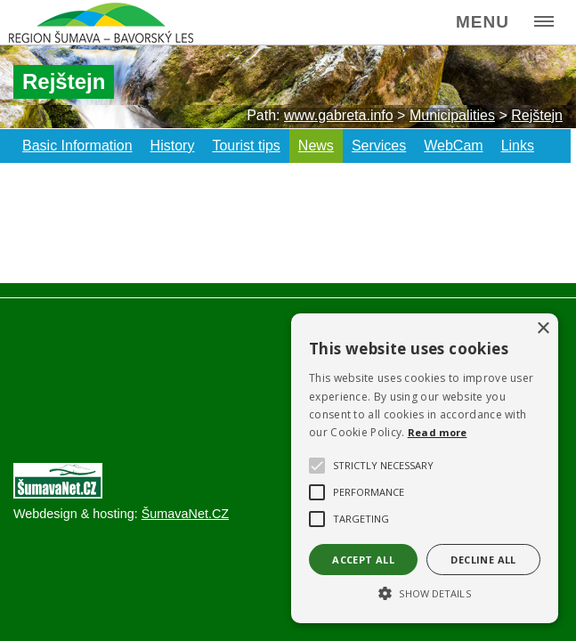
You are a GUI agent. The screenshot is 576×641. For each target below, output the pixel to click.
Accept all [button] (363, 559)
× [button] (542, 329)
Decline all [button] (482, 559)
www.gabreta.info (338, 115)
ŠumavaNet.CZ (185, 514)
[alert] (424, 468)
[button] (424, 592)
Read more (437, 432)
